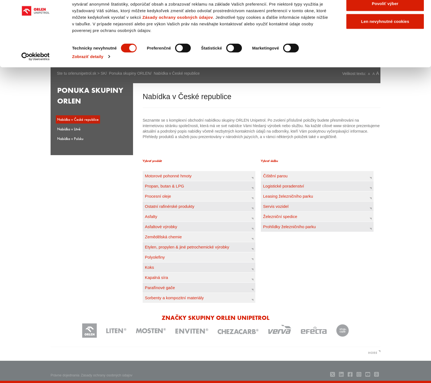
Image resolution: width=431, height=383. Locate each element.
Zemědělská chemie (163, 236)
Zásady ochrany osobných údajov (177, 46)
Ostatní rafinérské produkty (169, 206)
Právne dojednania (65, 375)
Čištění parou (275, 176)
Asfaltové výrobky (161, 226)
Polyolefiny (155, 257)
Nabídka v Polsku (70, 138)
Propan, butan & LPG (164, 186)
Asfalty (151, 216)
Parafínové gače (160, 287)
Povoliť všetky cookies (385, 14)
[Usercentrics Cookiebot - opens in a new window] (36, 86)
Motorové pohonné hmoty (168, 176)
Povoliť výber (385, 32)
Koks (149, 267)
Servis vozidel (276, 206)
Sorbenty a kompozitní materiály (174, 297)
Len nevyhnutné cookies (385, 50)
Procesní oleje (158, 196)
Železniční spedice (280, 216)
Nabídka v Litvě (69, 129)
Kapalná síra (156, 277)
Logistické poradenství (283, 186)
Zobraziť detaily (87, 85)
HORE (372, 352)
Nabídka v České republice (78, 119)
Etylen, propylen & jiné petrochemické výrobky (187, 247)
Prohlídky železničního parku (289, 226)
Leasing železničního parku (288, 196)
